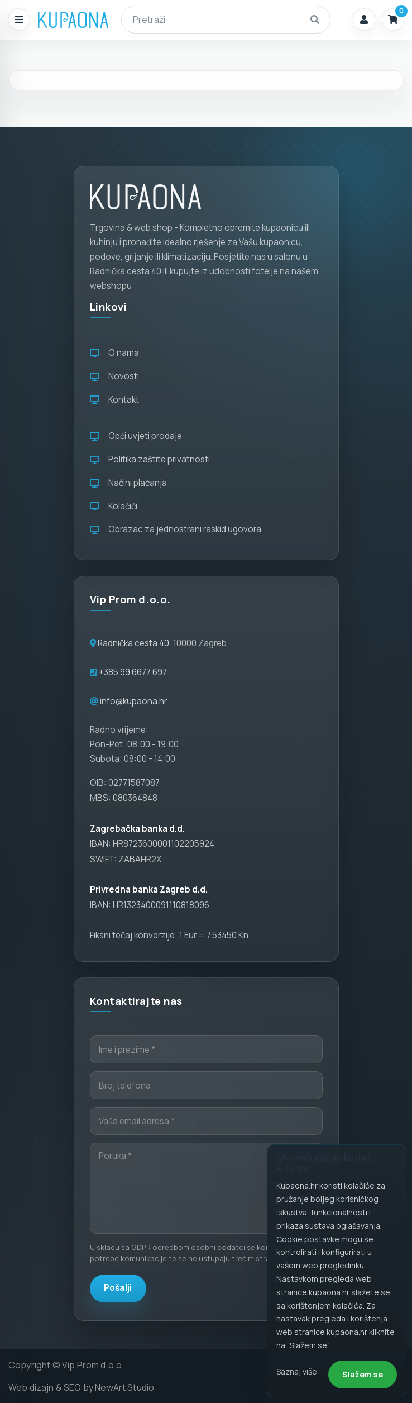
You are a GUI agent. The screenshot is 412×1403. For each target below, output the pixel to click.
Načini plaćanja (128, 483)
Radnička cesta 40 (133, 643)
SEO (72, 1387)
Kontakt (114, 399)
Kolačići (113, 506)
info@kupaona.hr (133, 701)
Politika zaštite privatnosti (150, 459)
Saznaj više (296, 1371)
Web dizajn (31, 1387)
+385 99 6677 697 (132, 672)
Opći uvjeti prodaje (136, 436)
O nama (114, 353)
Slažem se (362, 1374)
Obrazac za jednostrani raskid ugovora (175, 529)
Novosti (114, 376)
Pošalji (118, 1288)
